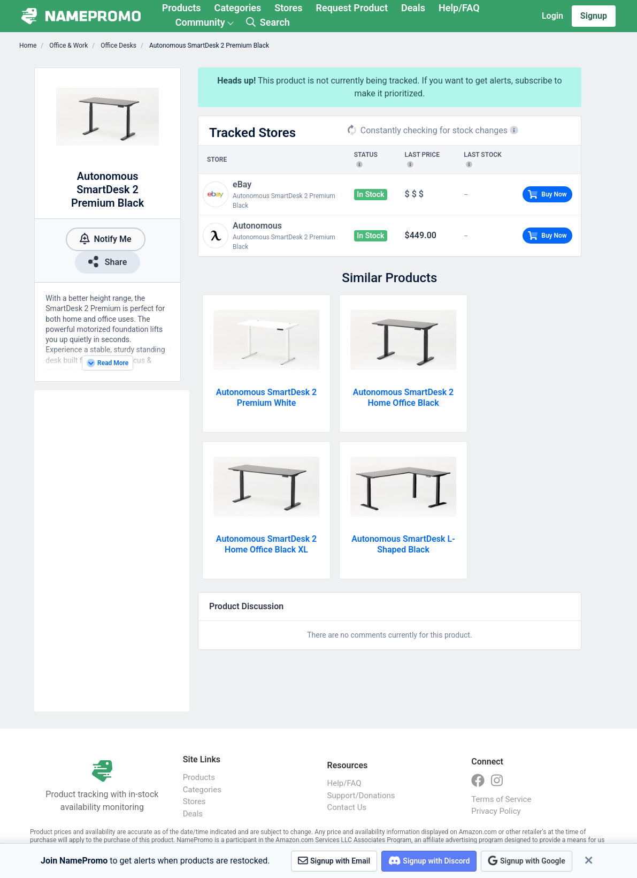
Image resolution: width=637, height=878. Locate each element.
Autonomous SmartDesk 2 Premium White (266, 397)
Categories (238, 7)
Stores (288, 7)
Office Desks (117, 45)
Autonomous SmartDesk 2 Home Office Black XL (266, 544)
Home (27, 45)
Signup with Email (334, 861)
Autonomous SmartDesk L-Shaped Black (403, 544)
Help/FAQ (459, 7)
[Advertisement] (111, 551)
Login (552, 16)
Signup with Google (526, 861)
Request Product (352, 7)
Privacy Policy (495, 811)
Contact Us (347, 807)
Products (181, 7)
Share (107, 261)
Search (268, 22)
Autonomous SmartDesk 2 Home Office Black (403, 397)
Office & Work (68, 45)
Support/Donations (361, 795)
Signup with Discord (429, 861)
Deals (413, 7)
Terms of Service (501, 799)
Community (200, 22)
